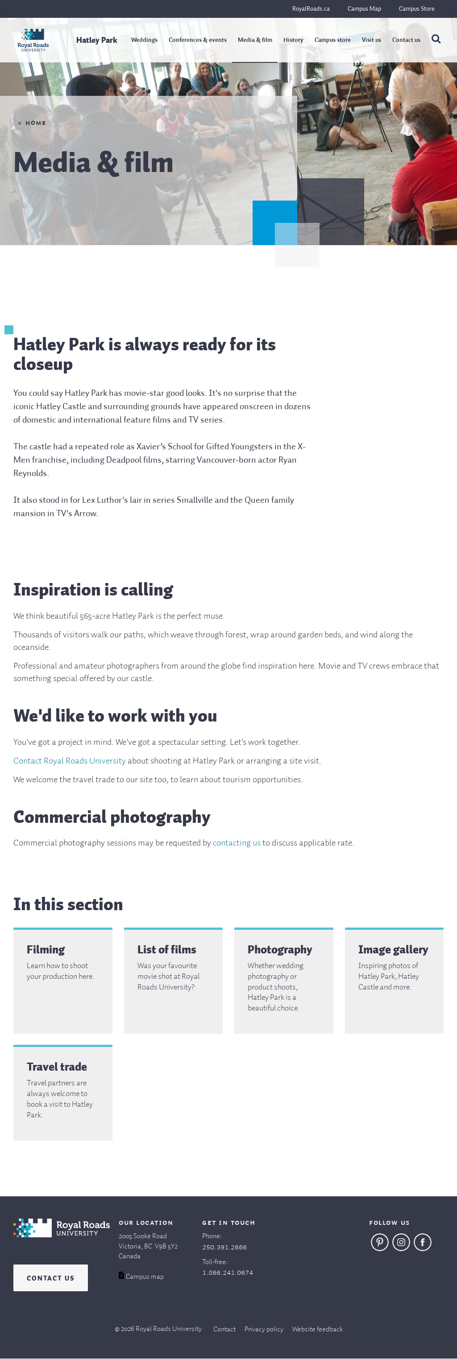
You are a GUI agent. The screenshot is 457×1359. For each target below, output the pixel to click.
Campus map (145, 1277)
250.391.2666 (224, 1247)
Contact (224, 1329)
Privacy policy (264, 1329)
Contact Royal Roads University (69, 761)
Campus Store (417, 9)
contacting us (237, 843)
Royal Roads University (169, 1329)
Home (35, 123)
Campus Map (364, 9)
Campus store (333, 40)
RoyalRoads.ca (311, 9)
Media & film (255, 40)
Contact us (406, 40)
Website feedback (317, 1329)
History (293, 40)
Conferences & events (198, 40)
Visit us (371, 40)
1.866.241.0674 (227, 1273)
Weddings (144, 40)
